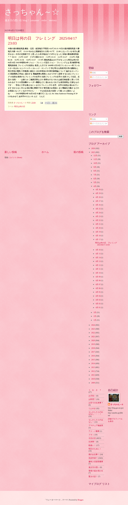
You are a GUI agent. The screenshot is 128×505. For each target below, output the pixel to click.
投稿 (93, 73)
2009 (93, 383)
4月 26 (98, 205)
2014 (93, 363)
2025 (93, 152)
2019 (93, 344)
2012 (93, 371)
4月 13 (98, 261)
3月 (95, 312)
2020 (93, 340)
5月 (95, 182)
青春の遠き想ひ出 (96, 471)
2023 (93, 329)
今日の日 (92, 438)
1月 (95, 320)
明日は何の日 (19, 106)
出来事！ (92, 442)
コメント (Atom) (15, 157)
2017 (93, 352)
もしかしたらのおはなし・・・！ (96, 413)
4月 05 (98, 292)
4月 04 (98, 296)
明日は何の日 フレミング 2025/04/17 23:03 (107, 244)
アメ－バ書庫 (94, 431)
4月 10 (98, 273)
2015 (93, 360)
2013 (93, 367)
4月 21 (98, 224)
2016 (93, 356)
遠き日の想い (94, 467)
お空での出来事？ (96, 403)
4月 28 (98, 197)
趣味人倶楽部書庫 (96, 462)
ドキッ (91, 435)
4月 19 (98, 232)
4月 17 (98, 239)
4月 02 (98, 304)
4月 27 (98, 201)
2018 (93, 348)
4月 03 (98, 300)
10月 (95, 163)
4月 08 (98, 281)
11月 (95, 159)
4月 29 (98, 193)
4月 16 (98, 250)
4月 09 (98, 277)
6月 (95, 179)
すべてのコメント (98, 77)
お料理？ (92, 399)
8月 (95, 171)
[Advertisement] (44, 130)
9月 (95, 167)
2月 (95, 316)
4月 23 (98, 216)
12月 (95, 156)
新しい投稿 (11, 152)
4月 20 (98, 228)
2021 (93, 337)
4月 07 (98, 284)
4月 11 (98, 269)
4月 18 (98, 236)
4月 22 (98, 220)
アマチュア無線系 (96, 425)
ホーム (45, 152)
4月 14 (98, 258)
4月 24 (98, 213)
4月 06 (98, 288)
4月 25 (98, 209)
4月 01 (98, 308)
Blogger (80, 500)
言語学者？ (93, 458)
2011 (93, 375)
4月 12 (98, 265)
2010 (93, 379)
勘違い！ (92, 445)
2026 (93, 148)
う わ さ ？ (95, 390)
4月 (95, 186)
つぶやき (92, 408)
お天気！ (92, 396)
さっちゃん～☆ (32, 12)
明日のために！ (95, 449)
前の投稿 (78, 152)
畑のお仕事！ (94, 454)
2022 (93, 333)
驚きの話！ (93, 476)
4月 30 (98, 190)
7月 (95, 175)
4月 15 (98, 254)
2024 (93, 325)
